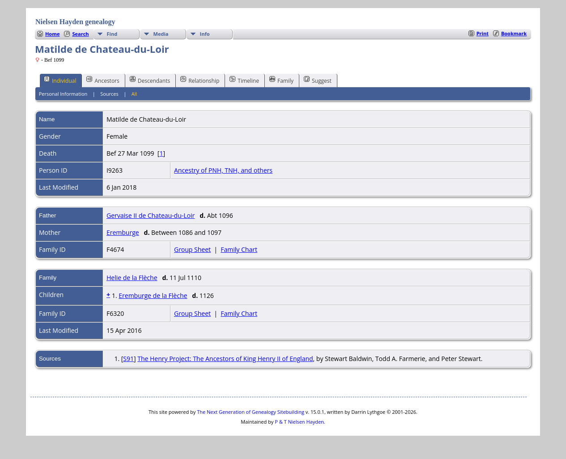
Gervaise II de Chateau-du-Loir (150, 215)
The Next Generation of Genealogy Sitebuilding (250, 411)
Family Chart (239, 249)
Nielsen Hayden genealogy (75, 22)
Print (483, 33)
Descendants (150, 80)
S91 (128, 358)
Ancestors (102, 80)
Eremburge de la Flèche (153, 295)
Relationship (199, 80)
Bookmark (514, 33)
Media (161, 33)
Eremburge (122, 232)
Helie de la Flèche (131, 277)
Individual (60, 80)
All (134, 93)
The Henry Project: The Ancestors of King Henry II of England (225, 358)
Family (281, 80)
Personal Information (63, 93)
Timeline (244, 80)
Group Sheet (192, 249)
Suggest (318, 80)
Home (52, 33)
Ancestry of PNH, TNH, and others (223, 170)
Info (205, 33)
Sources (109, 93)
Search (80, 33)
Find (112, 33)
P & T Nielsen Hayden (299, 421)
